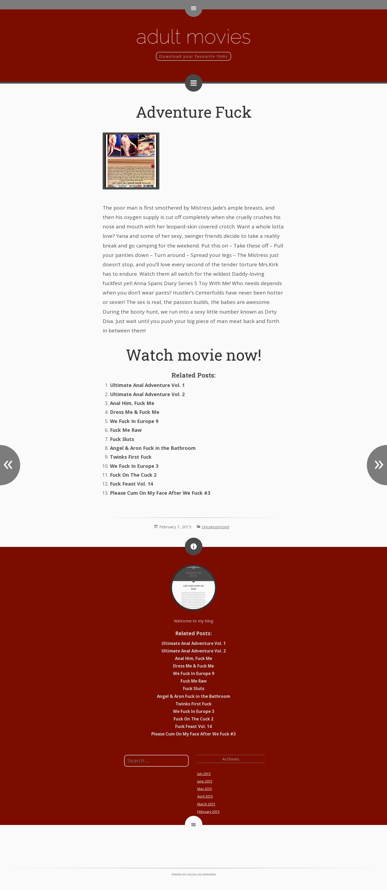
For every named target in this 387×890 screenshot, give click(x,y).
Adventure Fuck (194, 112)
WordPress (209, 874)
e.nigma (191, 874)
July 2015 (204, 773)
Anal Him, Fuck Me (132, 403)
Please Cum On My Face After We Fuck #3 (160, 493)
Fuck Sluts (122, 439)
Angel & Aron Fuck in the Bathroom (153, 448)
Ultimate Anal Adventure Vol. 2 (147, 394)
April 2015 (205, 796)
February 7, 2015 (175, 526)
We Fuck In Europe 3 (134, 466)
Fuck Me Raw (126, 430)
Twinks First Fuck (131, 457)
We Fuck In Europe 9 (134, 421)
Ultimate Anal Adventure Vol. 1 (147, 385)
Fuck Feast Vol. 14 (131, 483)
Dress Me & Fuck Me (134, 412)
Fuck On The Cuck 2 (133, 475)
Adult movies (193, 36)
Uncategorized (215, 526)
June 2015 (204, 781)
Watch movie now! (193, 354)
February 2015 (208, 811)
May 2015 (204, 789)
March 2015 (206, 804)
